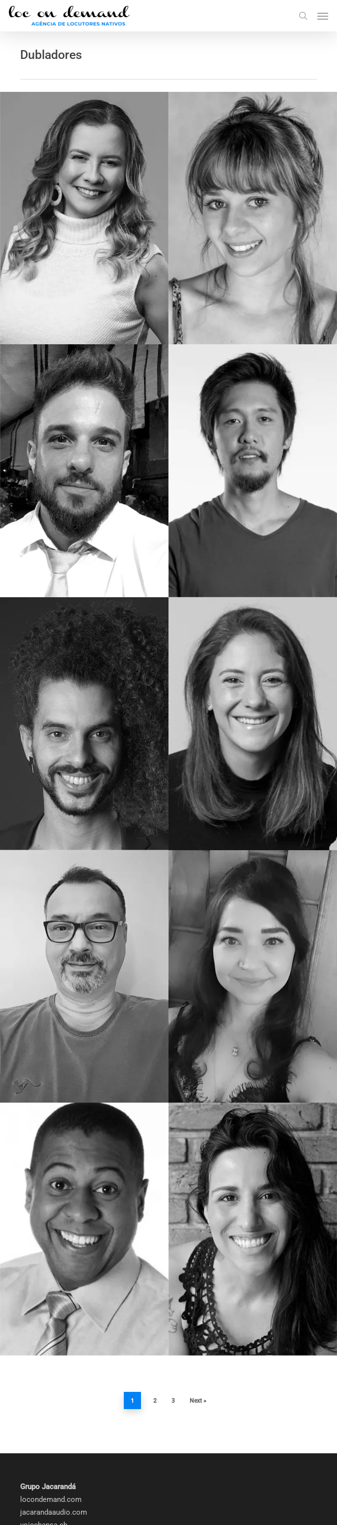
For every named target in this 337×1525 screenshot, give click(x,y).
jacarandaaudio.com (53, 1427)
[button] (322, 16)
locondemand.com (51, 1415)
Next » (198, 1316)
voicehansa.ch (43, 1440)
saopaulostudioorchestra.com (69, 1453)
